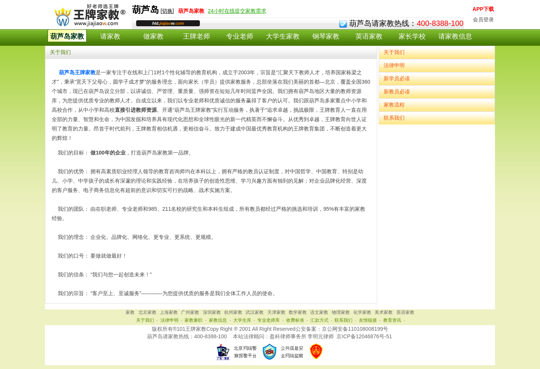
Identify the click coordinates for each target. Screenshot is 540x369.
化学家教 (362, 312)
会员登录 (483, 19)
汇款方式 (319, 320)
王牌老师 (196, 36)
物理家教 (341, 312)
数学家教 (298, 312)
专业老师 (239, 36)
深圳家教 (212, 312)
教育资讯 (392, 320)
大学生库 (242, 320)
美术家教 (384, 312)
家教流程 (394, 105)
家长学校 (412, 36)
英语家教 (369, 36)
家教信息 (218, 320)
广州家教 (190, 312)
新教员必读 (397, 91)
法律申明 (394, 65)
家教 (130, 312)
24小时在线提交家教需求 (237, 11)
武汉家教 (255, 312)
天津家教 (276, 312)
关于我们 (394, 52)
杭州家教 (233, 312)
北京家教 (147, 312)
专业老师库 (268, 320)
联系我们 (394, 118)
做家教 (153, 36)
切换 (167, 11)
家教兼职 (193, 320)
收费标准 (295, 320)
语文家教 (319, 312)
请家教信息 (455, 36)
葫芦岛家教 (67, 36)
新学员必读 (397, 78)
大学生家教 (283, 36)
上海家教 (169, 312)
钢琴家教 (325, 36)
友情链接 (368, 320)
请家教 (110, 36)
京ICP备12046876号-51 (364, 336)
